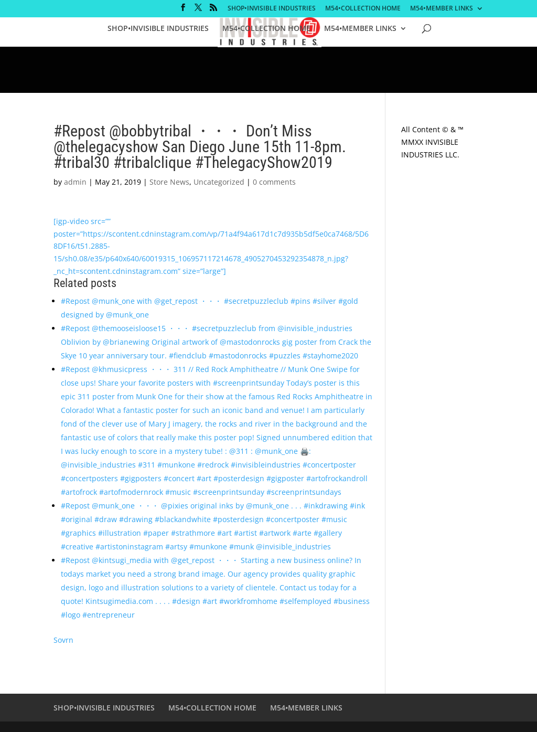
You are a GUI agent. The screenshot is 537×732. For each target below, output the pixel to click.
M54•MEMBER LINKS (441, 9)
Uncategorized (219, 182)
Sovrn (63, 640)
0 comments (274, 182)
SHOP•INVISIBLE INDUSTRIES (272, 9)
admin (75, 182)
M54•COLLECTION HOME (363, 9)
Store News (169, 182)
